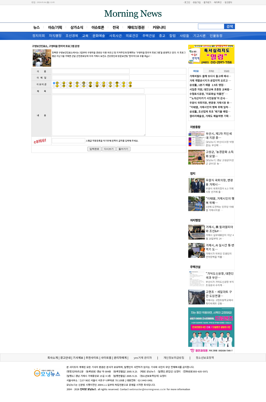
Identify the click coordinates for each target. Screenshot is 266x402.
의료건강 (132, 35)
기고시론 (199, 35)
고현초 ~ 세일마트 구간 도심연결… (219, 293)
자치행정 (55, 35)
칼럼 (172, 35)
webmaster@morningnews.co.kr (147, 389)
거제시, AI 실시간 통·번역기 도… (220, 247)
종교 (162, 35)
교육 (85, 35)
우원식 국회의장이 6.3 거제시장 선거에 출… (219, 190)
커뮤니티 (159, 27)
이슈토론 (97, 27)
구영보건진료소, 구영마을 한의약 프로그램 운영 (55, 46)
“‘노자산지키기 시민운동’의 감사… (209, 98)
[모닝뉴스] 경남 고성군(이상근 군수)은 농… (220, 161)
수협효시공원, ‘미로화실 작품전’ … (209, 94)
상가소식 (76, 27)
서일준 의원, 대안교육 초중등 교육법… (211, 89)
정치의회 (38, 35)
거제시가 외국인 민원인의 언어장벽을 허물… (219, 255)
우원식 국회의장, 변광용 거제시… (219, 182)
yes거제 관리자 (143, 357)
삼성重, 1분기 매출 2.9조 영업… (208, 85)
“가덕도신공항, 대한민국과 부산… (220, 275)
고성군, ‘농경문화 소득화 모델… (220, 154)
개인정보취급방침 (173, 357)
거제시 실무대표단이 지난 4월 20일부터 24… (220, 236)
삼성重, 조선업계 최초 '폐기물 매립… (210, 111)
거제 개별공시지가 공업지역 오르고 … (210, 80)
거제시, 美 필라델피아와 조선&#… (219, 229)
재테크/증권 (135, 27)
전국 (115, 27)
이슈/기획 (55, 27)
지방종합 (195, 127)
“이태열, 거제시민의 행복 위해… (220, 200)
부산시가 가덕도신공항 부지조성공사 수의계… (220, 283)
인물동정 (216, 35)
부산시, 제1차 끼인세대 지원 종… (219, 135)
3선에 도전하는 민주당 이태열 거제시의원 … (220, 208)
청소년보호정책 (205, 357)
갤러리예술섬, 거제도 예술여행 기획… (210, 116)
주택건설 (148, 35)
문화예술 (99, 35)
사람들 (184, 35)
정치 (192, 173)
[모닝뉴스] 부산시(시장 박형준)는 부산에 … (220, 143)
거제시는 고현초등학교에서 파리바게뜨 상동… (219, 301)
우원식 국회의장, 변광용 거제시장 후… (211, 102)
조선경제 (72, 35)
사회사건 (115, 35)
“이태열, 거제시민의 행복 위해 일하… (210, 107)
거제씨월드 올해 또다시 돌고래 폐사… (210, 76)
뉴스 (36, 27)
